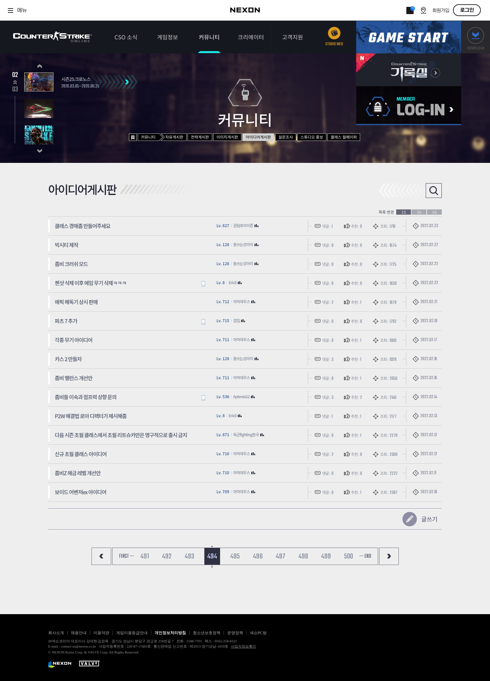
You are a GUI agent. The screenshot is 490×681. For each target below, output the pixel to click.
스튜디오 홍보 (311, 137)
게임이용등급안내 (132, 633)
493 (189, 556)
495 (235, 556)
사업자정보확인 (243, 646)
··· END (365, 556)
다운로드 (475, 37)
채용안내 (79, 633)
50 (434, 212)
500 (348, 556)
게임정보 (167, 37)
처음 (101, 556)
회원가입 (440, 10)
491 (144, 556)
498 (303, 556)
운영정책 (235, 633)
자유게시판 (174, 137)
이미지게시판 (227, 137)
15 (403, 212)
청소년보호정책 (206, 633)
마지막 (389, 556)
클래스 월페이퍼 (344, 137)
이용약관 (101, 633)
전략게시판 (200, 137)
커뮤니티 (209, 37)
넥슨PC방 (258, 633)
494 (212, 556)
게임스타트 (408, 37)
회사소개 (56, 633)
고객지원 (292, 37)
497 (280, 556)
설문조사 (285, 137)
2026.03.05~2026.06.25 (80, 86)
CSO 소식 (125, 37)
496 (258, 556)
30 (419, 212)
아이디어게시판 (258, 137)
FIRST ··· (126, 556)
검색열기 (433, 191)
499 (326, 556)
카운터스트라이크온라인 (52, 37)
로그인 (467, 10)
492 (167, 556)
